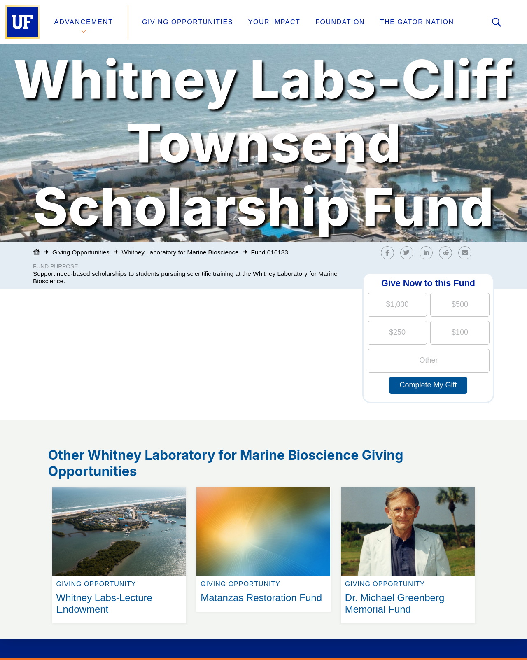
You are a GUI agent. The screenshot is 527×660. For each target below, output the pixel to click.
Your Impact (274, 22)
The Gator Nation (417, 22)
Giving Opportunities (187, 22)
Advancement (84, 22)
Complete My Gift (428, 385)
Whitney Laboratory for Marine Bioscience (180, 252)
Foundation (340, 22)
